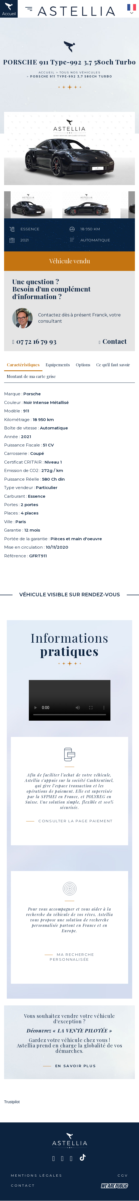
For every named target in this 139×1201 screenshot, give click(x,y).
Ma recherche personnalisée (72, 957)
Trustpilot (12, 1102)
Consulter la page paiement (75, 821)
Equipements (58, 364)
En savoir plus (75, 1066)
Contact (23, 1185)
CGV (123, 1175)
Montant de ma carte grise (31, 376)
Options (83, 364)
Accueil (47, 72)
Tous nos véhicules (80, 72)
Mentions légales (36, 1175)
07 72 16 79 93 (36, 341)
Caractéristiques (23, 364)
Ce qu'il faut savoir (113, 364)
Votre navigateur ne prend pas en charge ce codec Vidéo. (69, 700)
